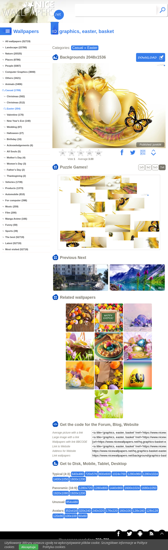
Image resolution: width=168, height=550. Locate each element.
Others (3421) (13, 78)
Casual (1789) (13, 90)
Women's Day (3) (16, 163)
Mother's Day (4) (16, 157)
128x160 (139, 510)
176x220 (112, 510)
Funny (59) (11, 225)
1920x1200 (77, 493)
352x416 (71, 510)
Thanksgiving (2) (16, 176)
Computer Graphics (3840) (20, 72)
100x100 (71, 516)
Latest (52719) (13, 243)
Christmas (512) (16, 102)
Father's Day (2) (16, 169)
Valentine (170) (15, 114)
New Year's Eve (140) (19, 121)
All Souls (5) (14, 151)
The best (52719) (14, 237)
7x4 (162, 167)
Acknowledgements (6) (20, 145)
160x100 (125, 510)
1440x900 (116, 488)
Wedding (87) (14, 127)
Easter (92, 48)
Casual (77, 48)
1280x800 (101, 488)
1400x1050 (60, 479)
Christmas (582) (16, 96)
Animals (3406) (13, 84)
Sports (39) (11, 231)
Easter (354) (13, 108)
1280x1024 (150, 474)
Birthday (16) (14, 139)
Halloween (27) (15, 133)
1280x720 (85, 488)
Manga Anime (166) (16, 218)
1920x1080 (60, 493)
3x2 (148, 167)
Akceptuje (28, 547)
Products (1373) (14, 188)
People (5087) (13, 65)
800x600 (105, 474)
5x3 (155, 167)
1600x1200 (77, 479)
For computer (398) (16, 200)
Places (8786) (13, 59)
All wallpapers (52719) (17, 41)
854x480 (72, 502)
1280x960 (134, 474)
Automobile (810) (15, 194)
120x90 (58, 516)
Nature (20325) (13, 53)
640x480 (78, 474)
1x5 (142, 167)
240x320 (98, 510)
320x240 (85, 510)
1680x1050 (148, 488)
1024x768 (119, 474)
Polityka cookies (54, 547)
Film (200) (10, 212)
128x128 (152, 510)
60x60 (83, 516)
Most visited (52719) (16, 249)
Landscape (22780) (16, 47)
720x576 (91, 474)
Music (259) (11, 206)
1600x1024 (132, 488)
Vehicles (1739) (14, 182)
